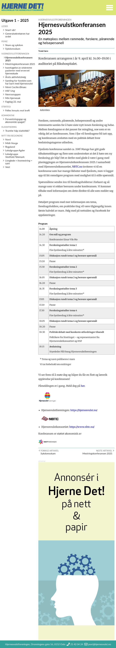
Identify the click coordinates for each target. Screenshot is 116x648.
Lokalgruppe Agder (15, 150)
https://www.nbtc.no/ (81, 426)
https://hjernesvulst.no (83, 410)
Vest (7, 167)
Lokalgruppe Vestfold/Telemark (14, 155)
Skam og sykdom (14, 45)
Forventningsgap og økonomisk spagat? (15, 120)
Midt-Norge (11, 143)
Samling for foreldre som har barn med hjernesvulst (19, 82)
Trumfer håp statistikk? (17, 130)
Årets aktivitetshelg (15, 76)
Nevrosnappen (13, 94)
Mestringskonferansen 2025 (20, 63)
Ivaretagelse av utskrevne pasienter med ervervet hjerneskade (18, 70)
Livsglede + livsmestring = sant (18, 162)
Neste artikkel (104, 450)
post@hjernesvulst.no (99, 644)
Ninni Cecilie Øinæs (15, 87)
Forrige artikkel (50, 450)
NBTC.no (77, 166)
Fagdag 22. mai (13, 101)
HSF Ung (10, 90)
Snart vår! (10, 29)
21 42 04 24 (76, 644)
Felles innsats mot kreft (17, 110)
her (83, 385)
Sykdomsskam (12, 48)
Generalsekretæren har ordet (17, 35)
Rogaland (10, 146)
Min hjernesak (12, 98)
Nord (8, 139)
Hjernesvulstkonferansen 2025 (18, 59)
